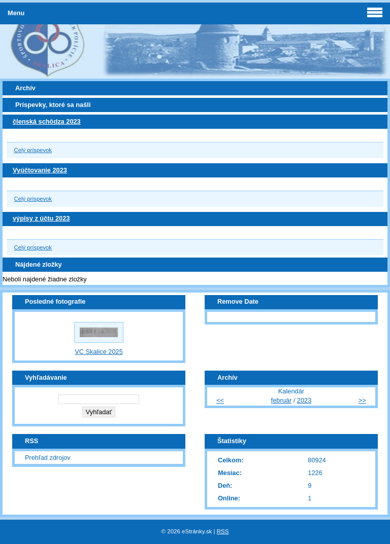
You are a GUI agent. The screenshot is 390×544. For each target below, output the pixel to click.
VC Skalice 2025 (99, 351)
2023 (304, 400)
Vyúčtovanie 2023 (40, 170)
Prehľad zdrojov (48, 457)
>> (362, 400)
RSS (223, 531)
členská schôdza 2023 (47, 121)
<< (220, 400)
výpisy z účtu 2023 (41, 218)
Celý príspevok (33, 150)
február (281, 400)
